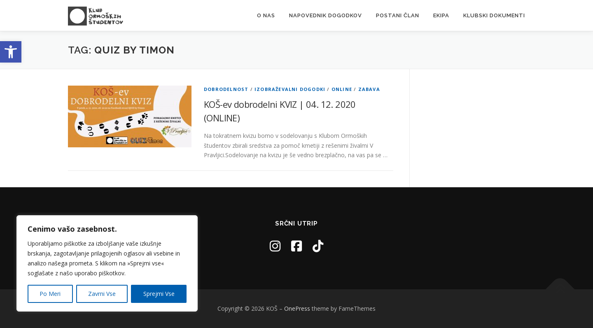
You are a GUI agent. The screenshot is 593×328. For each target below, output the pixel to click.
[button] (10, 52)
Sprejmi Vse (159, 294)
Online (342, 89)
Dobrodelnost (226, 89)
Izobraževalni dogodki (289, 89)
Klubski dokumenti (494, 15)
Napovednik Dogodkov (325, 15)
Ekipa (441, 15)
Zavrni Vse (102, 294)
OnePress (297, 308)
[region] (107, 263)
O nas (266, 15)
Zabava (369, 89)
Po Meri (50, 294)
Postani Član (397, 15)
